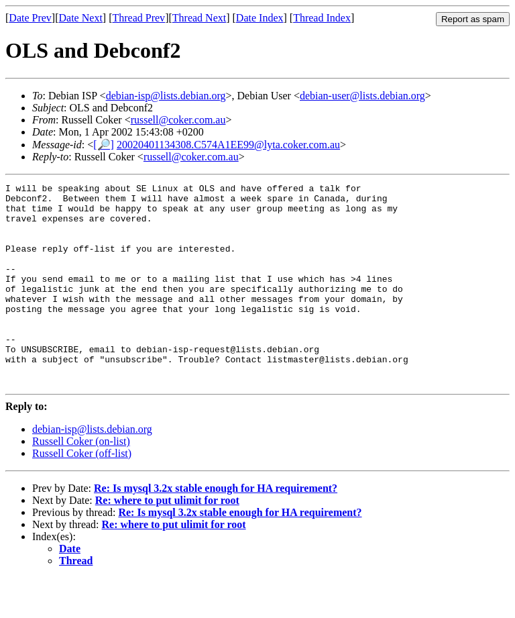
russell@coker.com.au (178, 119)
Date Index (260, 17)
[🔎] (103, 144)
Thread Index (322, 17)
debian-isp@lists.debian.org (166, 95)
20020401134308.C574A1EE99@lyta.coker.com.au (228, 144)
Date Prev (30, 17)
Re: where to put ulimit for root (167, 540)
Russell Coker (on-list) (81, 481)
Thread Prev (138, 17)
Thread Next (199, 17)
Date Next (81, 17)
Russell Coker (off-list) (81, 493)
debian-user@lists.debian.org (362, 95)
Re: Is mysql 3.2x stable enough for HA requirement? (215, 528)
